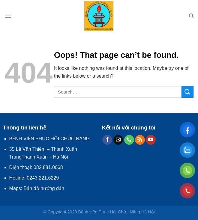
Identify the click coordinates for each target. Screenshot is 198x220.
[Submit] (188, 92)
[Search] (191, 16)
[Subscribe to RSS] (140, 140)
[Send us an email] (118, 140)
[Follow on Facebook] (107, 140)
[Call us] (129, 140)
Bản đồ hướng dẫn (44, 188)
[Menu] (8, 15)
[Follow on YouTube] (151, 140)
